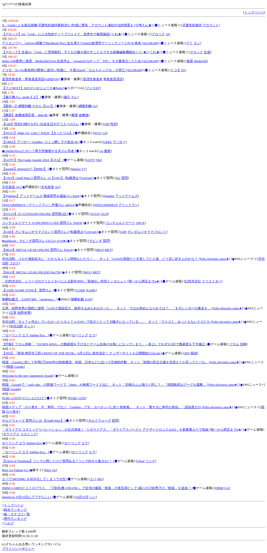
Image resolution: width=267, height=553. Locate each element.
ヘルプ (9, 523)
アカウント (210, 25)
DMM (219, 488)
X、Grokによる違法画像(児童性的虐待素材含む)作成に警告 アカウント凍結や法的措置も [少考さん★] (77, 25)
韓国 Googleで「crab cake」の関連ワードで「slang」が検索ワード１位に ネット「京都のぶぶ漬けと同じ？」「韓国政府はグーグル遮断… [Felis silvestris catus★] (120, 384)
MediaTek (200, 61)
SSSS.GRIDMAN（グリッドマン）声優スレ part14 (38, 205)
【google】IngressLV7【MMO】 (24, 169)
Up (104, 133)
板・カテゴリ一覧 (17, 514)
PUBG (73, 398)
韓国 (10, 367)
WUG (98, 133)
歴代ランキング (15, 519)
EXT (96, 88)
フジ (89, 88)
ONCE (140, 223)
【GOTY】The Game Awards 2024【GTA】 (32, 160)
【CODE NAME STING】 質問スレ (27, 290)
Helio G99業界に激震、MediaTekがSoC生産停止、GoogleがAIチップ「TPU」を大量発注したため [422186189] (80, 61)
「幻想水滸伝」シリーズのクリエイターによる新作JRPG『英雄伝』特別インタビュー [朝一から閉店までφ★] (81, 281)
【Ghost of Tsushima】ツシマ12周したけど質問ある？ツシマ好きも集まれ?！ (57, 461)
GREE (108, 142)
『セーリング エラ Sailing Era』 (25, 335)
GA (226, 488)
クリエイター (212, 281)
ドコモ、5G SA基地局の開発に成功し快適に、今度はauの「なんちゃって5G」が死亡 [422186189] (72, 70)
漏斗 (67, 97)
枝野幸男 (24, 313)
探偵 (193, 353)
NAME (91, 290)
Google (19, 367)
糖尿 (75, 115)
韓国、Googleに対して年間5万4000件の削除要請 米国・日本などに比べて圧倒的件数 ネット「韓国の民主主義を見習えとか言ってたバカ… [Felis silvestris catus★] (121, 362)
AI (167, 34)
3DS (187, 353)
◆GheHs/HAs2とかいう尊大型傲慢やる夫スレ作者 (38, 151)
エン (197, 43)
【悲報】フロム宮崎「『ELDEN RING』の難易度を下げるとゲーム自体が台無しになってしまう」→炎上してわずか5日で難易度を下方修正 (104, 344)
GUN (104, 214)
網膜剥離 (85, 106)
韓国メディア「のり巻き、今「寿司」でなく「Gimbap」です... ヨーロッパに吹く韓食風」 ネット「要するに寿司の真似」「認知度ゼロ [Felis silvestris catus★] (117, 407)
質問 (124, 178)
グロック (158, 34)
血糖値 (83, 115)
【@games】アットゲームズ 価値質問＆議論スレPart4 (41, 196)
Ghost (140, 461)
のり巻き (12, 411)
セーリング (80, 335)
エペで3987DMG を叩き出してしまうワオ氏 (34, 479)
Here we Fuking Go (15, 470)
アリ (189, 43)
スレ (74, 97)
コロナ (14, 263)
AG (57, 187)
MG (99, 479)
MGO (100, 250)
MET (107, 250)
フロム (234, 344)
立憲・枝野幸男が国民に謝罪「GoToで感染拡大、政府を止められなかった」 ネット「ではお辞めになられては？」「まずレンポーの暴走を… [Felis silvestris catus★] (122, 308)
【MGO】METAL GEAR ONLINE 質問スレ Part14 (37, 250)
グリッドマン (128, 205)
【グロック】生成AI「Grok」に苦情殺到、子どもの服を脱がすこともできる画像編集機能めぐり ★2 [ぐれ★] (81, 52)
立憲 (13, 313)
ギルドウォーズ (99, 420)
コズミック (28, 434)
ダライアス (11, 434)
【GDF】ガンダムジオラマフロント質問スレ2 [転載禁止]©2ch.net (49, 232)
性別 (113, 124)
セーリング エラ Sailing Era (22, 443)
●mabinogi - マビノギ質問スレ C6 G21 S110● (34, 241)
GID (107, 124)
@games (108, 196)
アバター (119, 142)
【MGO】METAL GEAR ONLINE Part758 (31, 272)
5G (183, 70)
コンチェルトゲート (120, 223)
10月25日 (82, 497)
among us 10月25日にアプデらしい (27, 497)
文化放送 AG (11, 187)
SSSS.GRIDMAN (106, 205)
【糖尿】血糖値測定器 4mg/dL (25, 115)
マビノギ (95, 241)
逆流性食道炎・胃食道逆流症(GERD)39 (30, 79)
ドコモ (175, 70)
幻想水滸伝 (193, 281)
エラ (92, 335)
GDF (123, 232)
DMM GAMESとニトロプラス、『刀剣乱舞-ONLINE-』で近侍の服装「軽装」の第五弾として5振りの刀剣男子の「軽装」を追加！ (97, 488)
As (101, 151)
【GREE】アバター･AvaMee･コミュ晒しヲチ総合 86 (40, 142)
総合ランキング (15, 510)
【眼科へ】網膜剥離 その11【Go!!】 (28, 106)
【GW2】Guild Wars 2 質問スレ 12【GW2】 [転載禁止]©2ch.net (47, 178)
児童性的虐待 (192, 25)
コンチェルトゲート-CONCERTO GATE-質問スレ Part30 (42, 223)
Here (48, 470)
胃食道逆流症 (113, 79)
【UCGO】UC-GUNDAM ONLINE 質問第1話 (34, 214)
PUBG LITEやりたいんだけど (23, 398)
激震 (189, 61)
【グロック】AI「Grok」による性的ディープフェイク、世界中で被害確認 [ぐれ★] (62, 34)
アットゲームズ (126, 196)
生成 (207, 52)
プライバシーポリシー (18, 549)
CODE (80, 290)
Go (94, 106)
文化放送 (47, 187)
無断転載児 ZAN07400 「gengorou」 (29, 299)
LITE (82, 398)
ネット (29, 326)
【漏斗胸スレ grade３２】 (20, 97)
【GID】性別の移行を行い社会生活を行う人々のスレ (40, 124)
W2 (118, 178)
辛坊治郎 (16, 326)
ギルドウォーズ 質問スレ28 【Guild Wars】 (33, 420)
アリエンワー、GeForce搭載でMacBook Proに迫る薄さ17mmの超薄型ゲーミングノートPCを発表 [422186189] (80, 43)
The (98, 160)
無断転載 (77, 299)
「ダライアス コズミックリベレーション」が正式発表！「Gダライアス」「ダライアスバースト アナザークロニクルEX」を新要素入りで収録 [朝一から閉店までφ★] (122, 429)
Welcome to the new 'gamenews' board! (28, 375)
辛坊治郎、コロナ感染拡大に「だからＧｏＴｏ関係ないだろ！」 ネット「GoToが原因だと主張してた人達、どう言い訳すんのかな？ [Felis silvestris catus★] (116, 259)
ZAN (88, 299)
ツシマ (150, 461)
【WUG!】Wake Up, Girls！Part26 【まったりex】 (38, 133)
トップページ (254, 12)
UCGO (95, 214)
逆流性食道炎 (92, 79)
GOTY (90, 160)
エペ (93, 479)
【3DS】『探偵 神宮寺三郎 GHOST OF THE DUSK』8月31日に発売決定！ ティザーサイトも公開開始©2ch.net (81, 353)
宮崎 (243, 344)
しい (92, 497)
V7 (84, 169)
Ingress (76, 169)
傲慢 (107, 151)
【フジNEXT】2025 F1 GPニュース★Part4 (32, 88)
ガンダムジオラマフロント (147, 232)
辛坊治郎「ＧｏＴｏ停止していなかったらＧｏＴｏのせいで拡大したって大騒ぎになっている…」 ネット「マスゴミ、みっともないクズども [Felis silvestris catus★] (122, 322)
